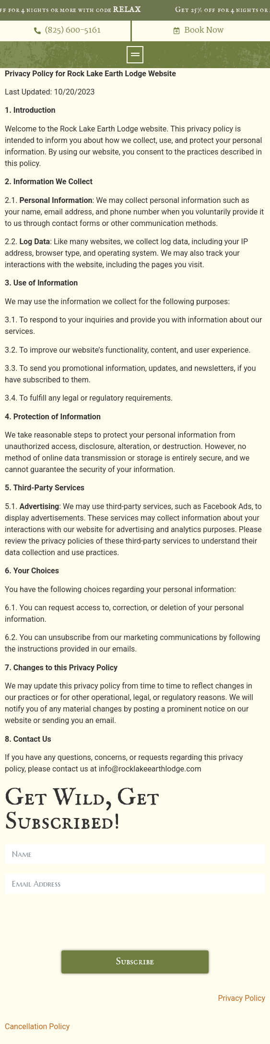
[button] (135, 54)
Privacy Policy (242, 998)
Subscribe (135, 962)
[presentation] (78, 922)
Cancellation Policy (37, 1026)
